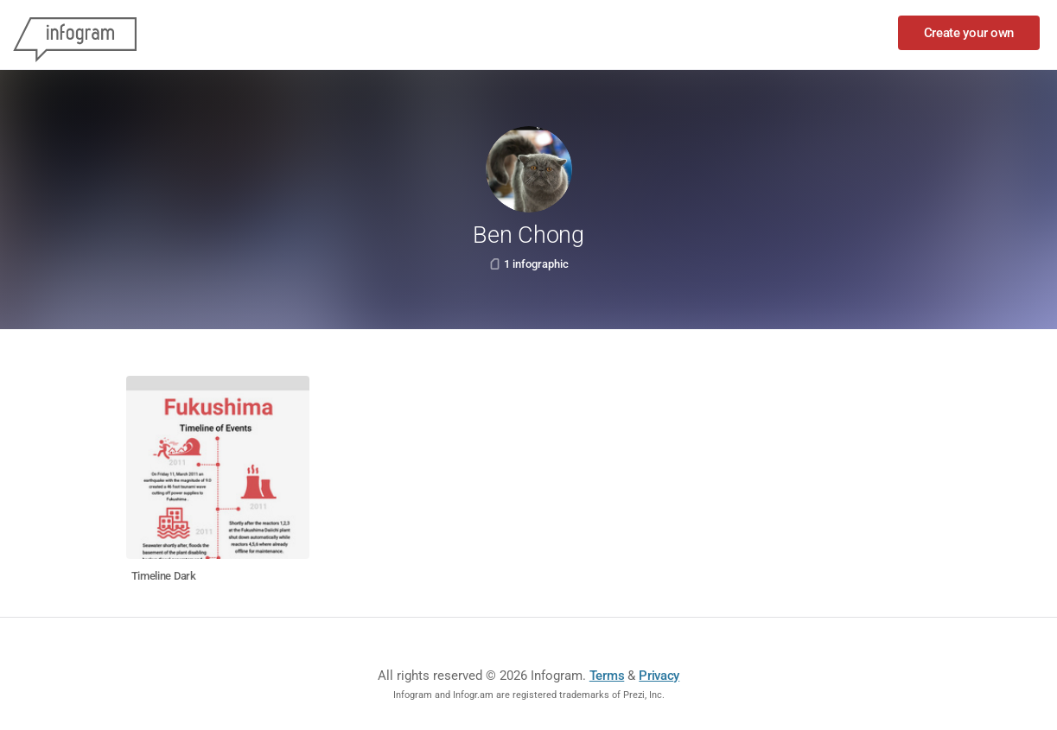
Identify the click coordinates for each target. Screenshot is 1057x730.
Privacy (659, 675)
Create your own (969, 33)
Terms (607, 675)
